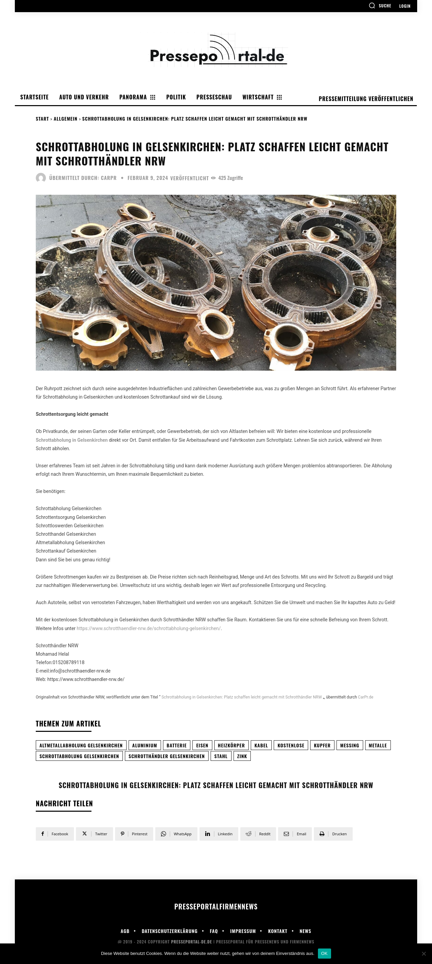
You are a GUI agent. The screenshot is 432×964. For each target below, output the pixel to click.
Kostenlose (290, 745)
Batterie (177, 745)
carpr (109, 177)
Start (42, 118)
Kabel (261, 745)
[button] (380, 5)
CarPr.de (366, 697)
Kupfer (322, 745)
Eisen (202, 745)
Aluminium (144, 745)
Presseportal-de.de (191, 941)
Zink (242, 755)
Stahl (221, 755)
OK (324, 953)
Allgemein (65, 118)
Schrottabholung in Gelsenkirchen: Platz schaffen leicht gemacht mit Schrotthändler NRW (241, 697)
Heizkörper (231, 745)
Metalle (378, 745)
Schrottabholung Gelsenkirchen (79, 755)
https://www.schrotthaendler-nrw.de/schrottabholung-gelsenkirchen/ (149, 628)
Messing (349, 745)
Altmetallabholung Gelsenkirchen (81, 745)
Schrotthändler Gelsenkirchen (167, 755)
